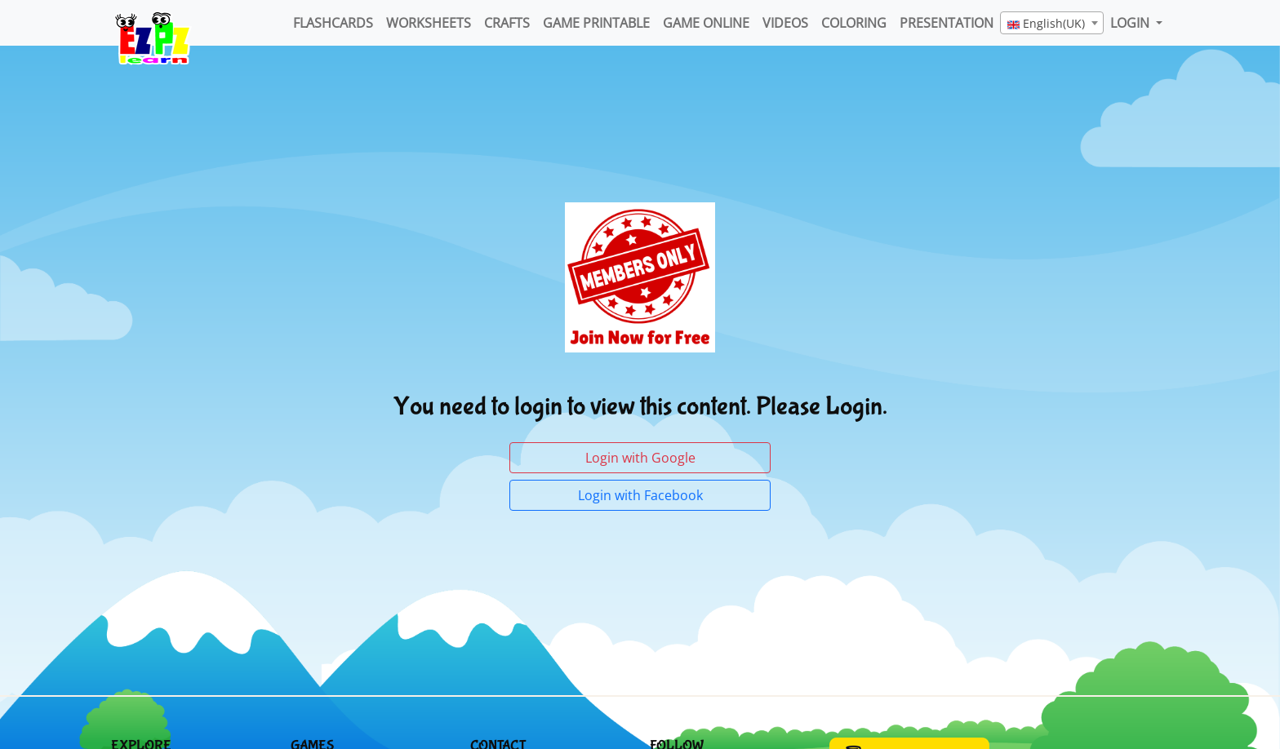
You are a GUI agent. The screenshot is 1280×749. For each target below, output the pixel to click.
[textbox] (1052, 23)
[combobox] (1052, 22)
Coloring (854, 23)
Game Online (706, 23)
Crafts (507, 23)
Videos (785, 23)
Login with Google (640, 458)
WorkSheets (428, 23)
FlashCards (333, 23)
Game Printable (596, 23)
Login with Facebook (640, 495)
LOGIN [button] (1131, 23)
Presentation (946, 23)
